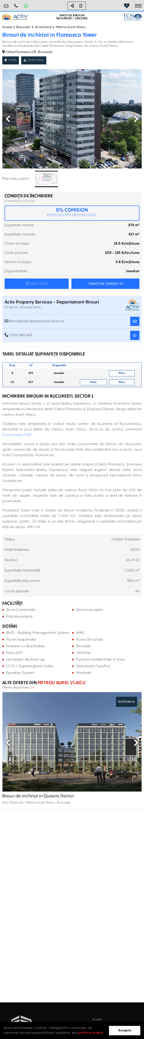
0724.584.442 (16, 4)
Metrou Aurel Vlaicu (71, 27)
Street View (34, 60)
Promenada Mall (16, 435)
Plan (122, 373)
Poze (93, 382)
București (23, 27)
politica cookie (90, 1032)
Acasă (7, 27)
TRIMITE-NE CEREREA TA (105, 283)
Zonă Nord (43, 27)
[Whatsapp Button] (26, 6)
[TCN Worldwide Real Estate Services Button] (132, 17)
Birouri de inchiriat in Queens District (38, 796)
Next (135, 119)
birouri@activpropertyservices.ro (6, 4)
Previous (8, 119)
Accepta (124, 1030)
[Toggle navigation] (138, 5)
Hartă (11, 60)
